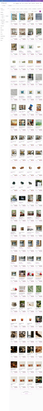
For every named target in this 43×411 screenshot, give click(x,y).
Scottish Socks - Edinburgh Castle (30, 111)
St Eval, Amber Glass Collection (21, 323)
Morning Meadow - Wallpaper (13, 51)
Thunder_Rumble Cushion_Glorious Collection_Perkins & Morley (29, 96)
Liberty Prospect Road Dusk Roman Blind (22, 36)
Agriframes (37, 21)
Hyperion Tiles (29, 82)
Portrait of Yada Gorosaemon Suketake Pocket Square (30, 127)
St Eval (28, 309)
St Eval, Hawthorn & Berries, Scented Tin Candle (21, 354)
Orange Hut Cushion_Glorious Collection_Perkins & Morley (21, 51)
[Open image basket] (40, 5)
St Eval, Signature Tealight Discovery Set (14, 338)
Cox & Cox (12, 309)
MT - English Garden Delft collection (38, 111)
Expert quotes (33, 3)
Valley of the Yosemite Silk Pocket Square (14, 127)
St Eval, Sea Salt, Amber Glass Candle (38, 369)
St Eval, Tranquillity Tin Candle (38, 354)
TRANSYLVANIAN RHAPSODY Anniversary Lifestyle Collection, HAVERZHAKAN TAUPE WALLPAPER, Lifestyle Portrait (21, 217)
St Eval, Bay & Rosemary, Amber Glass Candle (14, 369)
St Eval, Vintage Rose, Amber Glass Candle (29, 384)
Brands (20, 3)
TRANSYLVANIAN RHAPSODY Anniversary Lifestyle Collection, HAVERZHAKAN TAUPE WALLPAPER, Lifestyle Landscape (30, 217)
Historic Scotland (29, 233)
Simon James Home (21, 279)
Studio (40, 3)
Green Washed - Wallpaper (30, 202)
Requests (30, 3)
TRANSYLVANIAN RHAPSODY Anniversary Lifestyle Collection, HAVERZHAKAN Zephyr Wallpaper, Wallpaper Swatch (38, 293)
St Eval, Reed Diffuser (29, 338)
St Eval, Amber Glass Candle (13, 384)
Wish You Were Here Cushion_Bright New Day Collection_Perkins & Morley (22, 96)
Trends (23, 3)
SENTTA (12, 142)
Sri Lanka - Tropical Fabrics (14, 111)
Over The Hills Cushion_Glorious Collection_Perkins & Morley (29, 51)
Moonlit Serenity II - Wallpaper (29, 36)
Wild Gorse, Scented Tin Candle (22, 232)
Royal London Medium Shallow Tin (38, 51)
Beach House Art (21, 294)
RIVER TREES (37, 232)
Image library (17, 3)
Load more (26, 393)
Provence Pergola (21, 202)
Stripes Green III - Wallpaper (38, 202)
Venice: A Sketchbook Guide (14, 81)
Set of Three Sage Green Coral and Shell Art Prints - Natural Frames (22, 293)
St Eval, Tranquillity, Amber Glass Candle (22, 369)
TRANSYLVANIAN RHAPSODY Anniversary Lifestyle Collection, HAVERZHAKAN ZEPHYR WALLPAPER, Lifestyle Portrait (13, 217)
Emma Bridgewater (38, 52)
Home (14, 3)
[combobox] (36, 11)
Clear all (8, 8)
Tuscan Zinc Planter (13, 202)
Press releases (26, 3)
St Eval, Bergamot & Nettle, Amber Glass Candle (30, 369)
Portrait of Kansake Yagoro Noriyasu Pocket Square (22, 127)
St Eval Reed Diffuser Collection (29, 308)
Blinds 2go (12, 37)
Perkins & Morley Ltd (21, 52)
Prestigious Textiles (13, 112)
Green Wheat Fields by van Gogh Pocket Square (39, 127)
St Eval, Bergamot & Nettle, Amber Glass (14, 323)
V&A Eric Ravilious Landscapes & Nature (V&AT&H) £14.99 (13, 21)
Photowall (28, 37)
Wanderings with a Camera (30, 232)
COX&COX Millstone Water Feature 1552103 (14, 308)
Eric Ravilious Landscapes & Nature (22, 21)
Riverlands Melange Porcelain (29, 81)
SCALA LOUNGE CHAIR (13, 141)
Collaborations (37, 3)
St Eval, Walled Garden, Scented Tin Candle (38, 308)
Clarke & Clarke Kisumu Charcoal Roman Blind (13, 36)
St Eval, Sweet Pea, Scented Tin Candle (38, 323)
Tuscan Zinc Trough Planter (39, 20)
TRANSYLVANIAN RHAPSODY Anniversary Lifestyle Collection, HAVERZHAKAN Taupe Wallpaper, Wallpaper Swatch (30, 293)
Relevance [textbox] (35, 11)
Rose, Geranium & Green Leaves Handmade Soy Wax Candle (22, 278)
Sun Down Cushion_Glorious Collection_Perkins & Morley (39, 96)
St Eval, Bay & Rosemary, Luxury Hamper (30, 354)
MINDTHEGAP (28, 294)
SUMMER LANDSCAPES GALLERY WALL (29, 21)
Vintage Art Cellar (38, 233)
